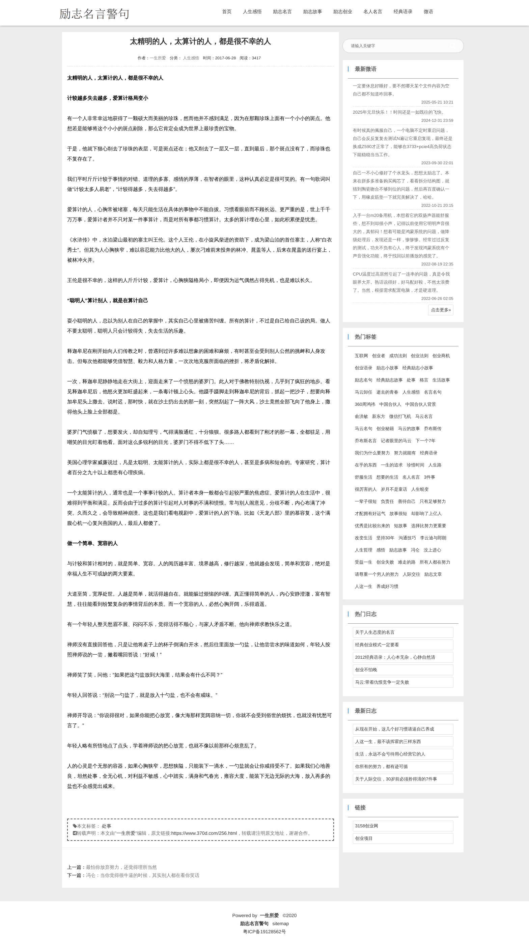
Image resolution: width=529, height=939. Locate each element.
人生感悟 (252, 11)
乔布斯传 (432, 428)
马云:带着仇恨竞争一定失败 (382, 682)
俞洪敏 (361, 416)
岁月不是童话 (394, 489)
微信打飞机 (400, 416)
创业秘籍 (385, 428)
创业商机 (441, 355)
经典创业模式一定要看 (377, 644)
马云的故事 (409, 428)
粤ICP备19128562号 (264, 931)
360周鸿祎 (365, 404)
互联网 (361, 355)
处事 (106, 826)
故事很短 (398, 513)
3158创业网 (366, 825)
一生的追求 (391, 464)
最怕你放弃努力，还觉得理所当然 (121, 867)
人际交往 (411, 574)
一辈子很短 (366, 501)
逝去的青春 (387, 392)
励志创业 (342, 11)
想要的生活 (387, 477)
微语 (428, 11)
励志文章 (433, 574)
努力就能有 (405, 452)
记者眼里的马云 (396, 440)
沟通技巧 (407, 537)
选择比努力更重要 (428, 525)
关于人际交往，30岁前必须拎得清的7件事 (396, 778)
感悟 (380, 549)
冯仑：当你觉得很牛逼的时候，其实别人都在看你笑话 (142, 875)
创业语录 (363, 367)
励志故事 (312, 11)
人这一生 (363, 586)
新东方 (378, 416)
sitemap (280, 923)
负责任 (387, 501)
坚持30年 (385, 537)
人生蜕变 (419, 489)
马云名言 (424, 416)
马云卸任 (363, 392)
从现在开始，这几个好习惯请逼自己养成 (394, 729)
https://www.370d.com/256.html (204, 833)
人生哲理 (363, 549)
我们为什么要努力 (372, 452)
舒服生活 (363, 477)
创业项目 (363, 838)
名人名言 (372, 11)
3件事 (429, 477)
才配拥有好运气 (370, 513)
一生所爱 (157, 58)
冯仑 (415, 549)
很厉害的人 (366, 489)
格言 (423, 379)
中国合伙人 (390, 404)
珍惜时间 (415, 464)
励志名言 (282, 11)
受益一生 (363, 562)
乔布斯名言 (366, 440)
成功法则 (398, 355)
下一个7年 (425, 440)
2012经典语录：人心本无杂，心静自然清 (395, 657)
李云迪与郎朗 (433, 537)
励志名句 (363, 379)
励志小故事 (387, 367)
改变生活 (363, 537)
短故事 (400, 525)
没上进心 (432, 549)
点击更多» (441, 309)
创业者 (378, 355)
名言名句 (432, 392)
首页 (227, 11)
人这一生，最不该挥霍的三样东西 (388, 741)
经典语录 (403, 11)
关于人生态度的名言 (374, 632)
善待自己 (406, 501)
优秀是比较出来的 (372, 525)
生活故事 (441, 379)
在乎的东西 (366, 464)
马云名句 (363, 428)
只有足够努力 (432, 501)
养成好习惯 (387, 586)
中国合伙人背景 (420, 404)
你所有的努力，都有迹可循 (381, 766)
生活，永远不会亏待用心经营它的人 (390, 754)
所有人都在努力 (434, 562)
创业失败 (385, 562)
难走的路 (406, 562)
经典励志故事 (389, 379)
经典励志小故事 (417, 367)
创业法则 (419, 355)
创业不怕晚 (366, 669)
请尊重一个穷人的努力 (376, 574)
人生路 (434, 464)
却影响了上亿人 (426, 513)
